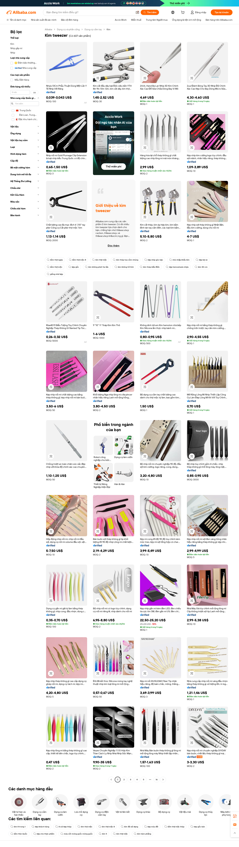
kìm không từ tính (124, 267)
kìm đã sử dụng (129, 826)
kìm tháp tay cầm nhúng (125, 260)
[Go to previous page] (111, 779)
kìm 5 (103, 834)
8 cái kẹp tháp (63, 826)
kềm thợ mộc (54, 267)
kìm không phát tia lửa (97, 267)
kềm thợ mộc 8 (77, 260)
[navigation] (24, 405)
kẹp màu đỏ (151, 826)
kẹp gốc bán (197, 826)
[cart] (183, 13)
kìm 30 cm (201, 267)
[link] (235, 816)
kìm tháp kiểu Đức (150, 267)
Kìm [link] (108, 29)
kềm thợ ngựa (55, 260)
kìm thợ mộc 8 (106, 826)
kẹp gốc (73, 267)
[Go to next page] (163, 779)
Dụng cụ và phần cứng (68, 29)
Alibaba (48, 29)
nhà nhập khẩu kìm (179, 260)
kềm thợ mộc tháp (174, 826)
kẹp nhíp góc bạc (153, 260)
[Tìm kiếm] (150, 12)
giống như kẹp (55, 274)
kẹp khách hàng (40, 826)
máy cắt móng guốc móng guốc (77, 834)
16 (157, 779)
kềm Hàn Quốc (19, 834)
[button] (137, 12)
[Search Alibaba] (89, 12)
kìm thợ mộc (99, 260)
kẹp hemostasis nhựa (177, 267)
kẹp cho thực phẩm (43, 834)
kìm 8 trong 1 (18, 826)
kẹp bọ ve (202, 260)
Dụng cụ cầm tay (93, 29)
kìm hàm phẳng (142, 834)
